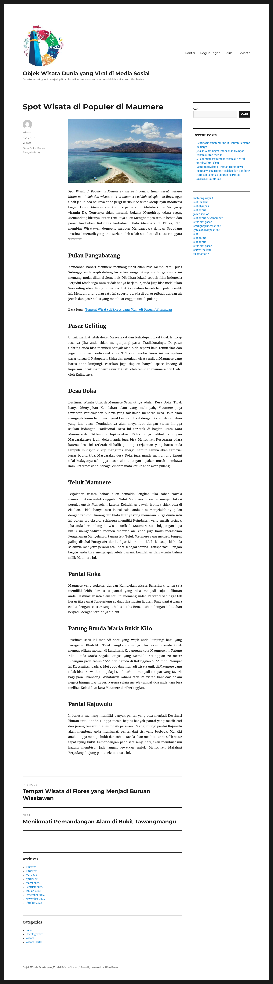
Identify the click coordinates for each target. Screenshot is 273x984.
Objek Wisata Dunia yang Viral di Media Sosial (86, 73)
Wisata (245, 53)
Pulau (230, 53)
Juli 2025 (31, 867)
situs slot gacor (202, 222)
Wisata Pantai (34, 942)
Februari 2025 (34, 887)
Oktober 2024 (34, 903)
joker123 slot (201, 214)
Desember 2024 (35, 895)
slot (195, 234)
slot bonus (199, 210)
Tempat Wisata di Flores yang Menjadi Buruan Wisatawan (128, 309)
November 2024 (35, 899)
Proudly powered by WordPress (99, 967)
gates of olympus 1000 (206, 230)
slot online (199, 238)
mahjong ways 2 (203, 198)
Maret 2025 (33, 883)
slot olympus (201, 206)
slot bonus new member (208, 218)
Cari (195, 108)
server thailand (202, 250)
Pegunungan (210, 53)
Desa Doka (29, 148)
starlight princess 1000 (207, 226)
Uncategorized (34, 934)
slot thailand (201, 202)
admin (27, 132)
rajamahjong (201, 254)
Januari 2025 (33, 891)
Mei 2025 (31, 875)
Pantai (190, 53)
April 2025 (32, 879)
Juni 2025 (31, 871)
